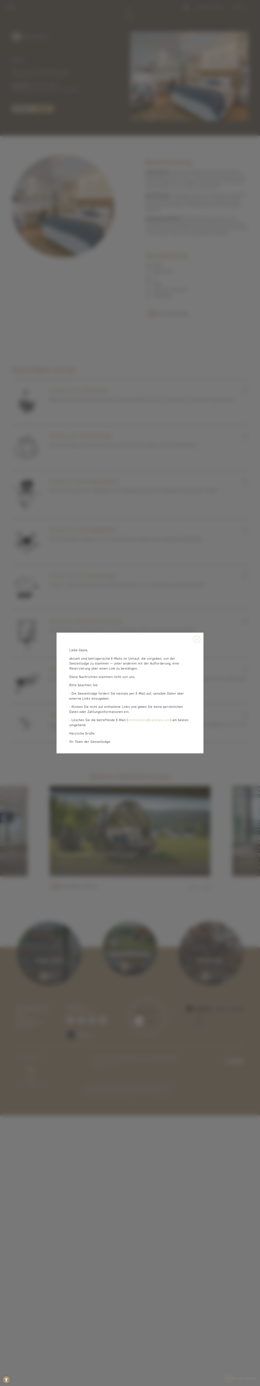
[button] (6, 1379)
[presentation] (130, 693)
